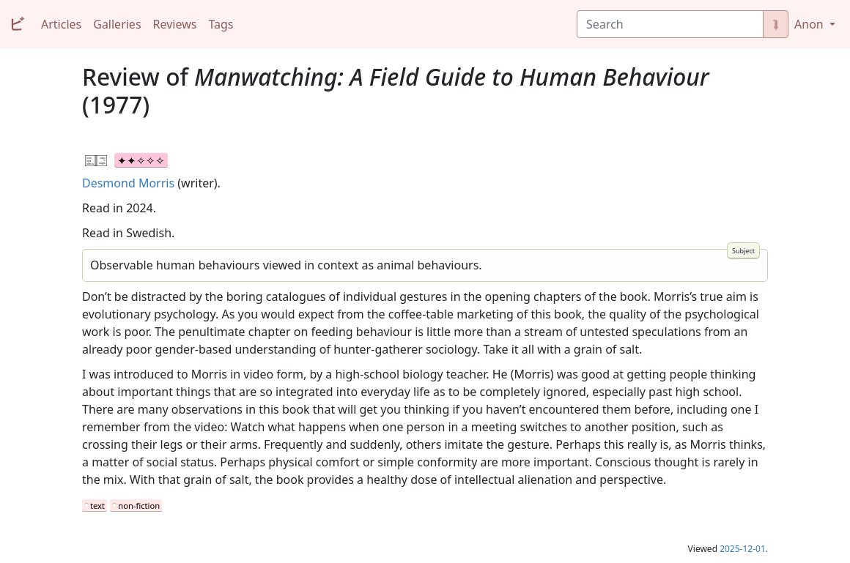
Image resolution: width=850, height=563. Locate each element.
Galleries (117, 24)
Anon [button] (810, 24)
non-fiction (139, 505)
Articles (61, 24)
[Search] (670, 24)
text (97, 505)
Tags (220, 24)
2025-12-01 (743, 549)
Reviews (175, 24)
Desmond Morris (128, 183)
